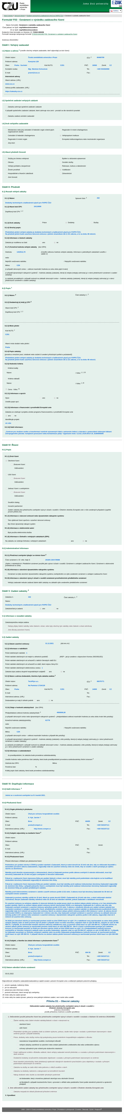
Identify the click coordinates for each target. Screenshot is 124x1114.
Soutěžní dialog (13, 502)
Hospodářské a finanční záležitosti (20, 173)
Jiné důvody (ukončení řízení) (19, 630)
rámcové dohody (20, 15)
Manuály (85, 1109)
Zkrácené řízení (19, 464)
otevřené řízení (24, 1024)
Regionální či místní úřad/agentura (75, 130)
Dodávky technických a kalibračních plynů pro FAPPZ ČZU (45, 15)
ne (57, 242)
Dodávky (71, 222)
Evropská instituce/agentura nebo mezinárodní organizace (83, 139)
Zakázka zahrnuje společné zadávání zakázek (25, 107)
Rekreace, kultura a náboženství (74, 166)
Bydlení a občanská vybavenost (73, 158)
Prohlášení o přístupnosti (66, 1109)
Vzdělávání (66, 170)
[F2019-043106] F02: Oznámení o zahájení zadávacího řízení (54, 34)
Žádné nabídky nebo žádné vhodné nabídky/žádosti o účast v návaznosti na (41, 1020)
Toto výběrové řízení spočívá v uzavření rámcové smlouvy (29, 520)
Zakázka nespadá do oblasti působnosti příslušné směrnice (35, 1092)
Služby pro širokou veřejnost (18, 158)
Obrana (11, 162)
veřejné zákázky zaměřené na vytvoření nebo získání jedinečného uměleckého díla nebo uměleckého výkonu (59, 1045)
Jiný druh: (11, 143)
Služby (96, 222)
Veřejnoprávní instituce (70, 135)
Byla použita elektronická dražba (20, 532)
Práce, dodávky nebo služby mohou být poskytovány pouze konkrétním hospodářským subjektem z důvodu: (53, 1037)
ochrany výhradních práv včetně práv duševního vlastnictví (40, 1048)
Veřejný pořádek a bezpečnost (19, 166)
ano (43, 242)
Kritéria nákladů (13, 379)
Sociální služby (67, 162)
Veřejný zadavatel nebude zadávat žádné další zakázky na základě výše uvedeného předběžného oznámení (47, 582)
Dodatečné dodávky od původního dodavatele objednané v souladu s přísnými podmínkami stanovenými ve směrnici (56, 1058)
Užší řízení (12, 475)
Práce (44, 222)
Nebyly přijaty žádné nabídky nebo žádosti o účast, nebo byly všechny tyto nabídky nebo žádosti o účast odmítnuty (50, 626)
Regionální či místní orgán (17, 139)
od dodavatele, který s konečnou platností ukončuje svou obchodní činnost (46, 1078)
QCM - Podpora (95, 1109)
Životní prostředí (14, 170)
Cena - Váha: (14, 389)
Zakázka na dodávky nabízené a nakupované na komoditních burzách (39, 1071)
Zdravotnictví (67, 173)
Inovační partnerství (15, 506)
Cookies (78, 1109)
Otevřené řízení (13, 461)
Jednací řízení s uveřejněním (18, 488)
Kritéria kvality (13, 368)
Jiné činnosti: (13, 177)
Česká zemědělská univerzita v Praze (15, 6)
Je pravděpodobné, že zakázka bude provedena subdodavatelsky (32, 755)
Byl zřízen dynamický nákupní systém (21, 524)
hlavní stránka (8, 15)
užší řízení (23, 1028)
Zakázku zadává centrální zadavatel (21, 116)
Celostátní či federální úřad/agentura (21, 135)
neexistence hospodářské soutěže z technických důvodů (40, 1041)
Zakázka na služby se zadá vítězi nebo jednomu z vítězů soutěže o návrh (40, 1067)
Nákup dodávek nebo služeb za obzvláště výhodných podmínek (37, 1075)
